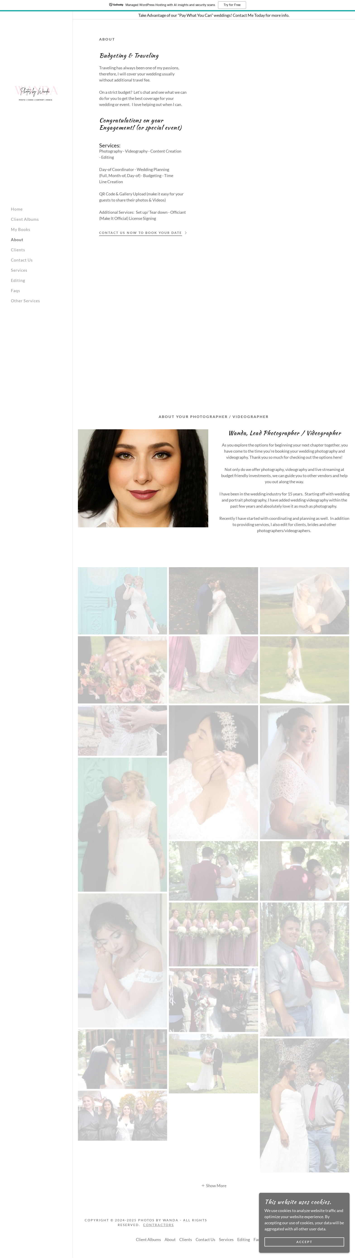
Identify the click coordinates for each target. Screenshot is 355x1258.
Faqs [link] (15, 290)
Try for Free (232, 5)
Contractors (158, 1225)
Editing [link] (18, 280)
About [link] (17, 239)
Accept (304, 1242)
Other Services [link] (25, 300)
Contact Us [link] (22, 259)
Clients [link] (18, 249)
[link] (36, 92)
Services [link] (19, 270)
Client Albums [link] (25, 219)
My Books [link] (20, 229)
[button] (214, 1185)
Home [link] (17, 208)
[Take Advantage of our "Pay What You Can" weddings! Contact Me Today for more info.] (213, 15)
